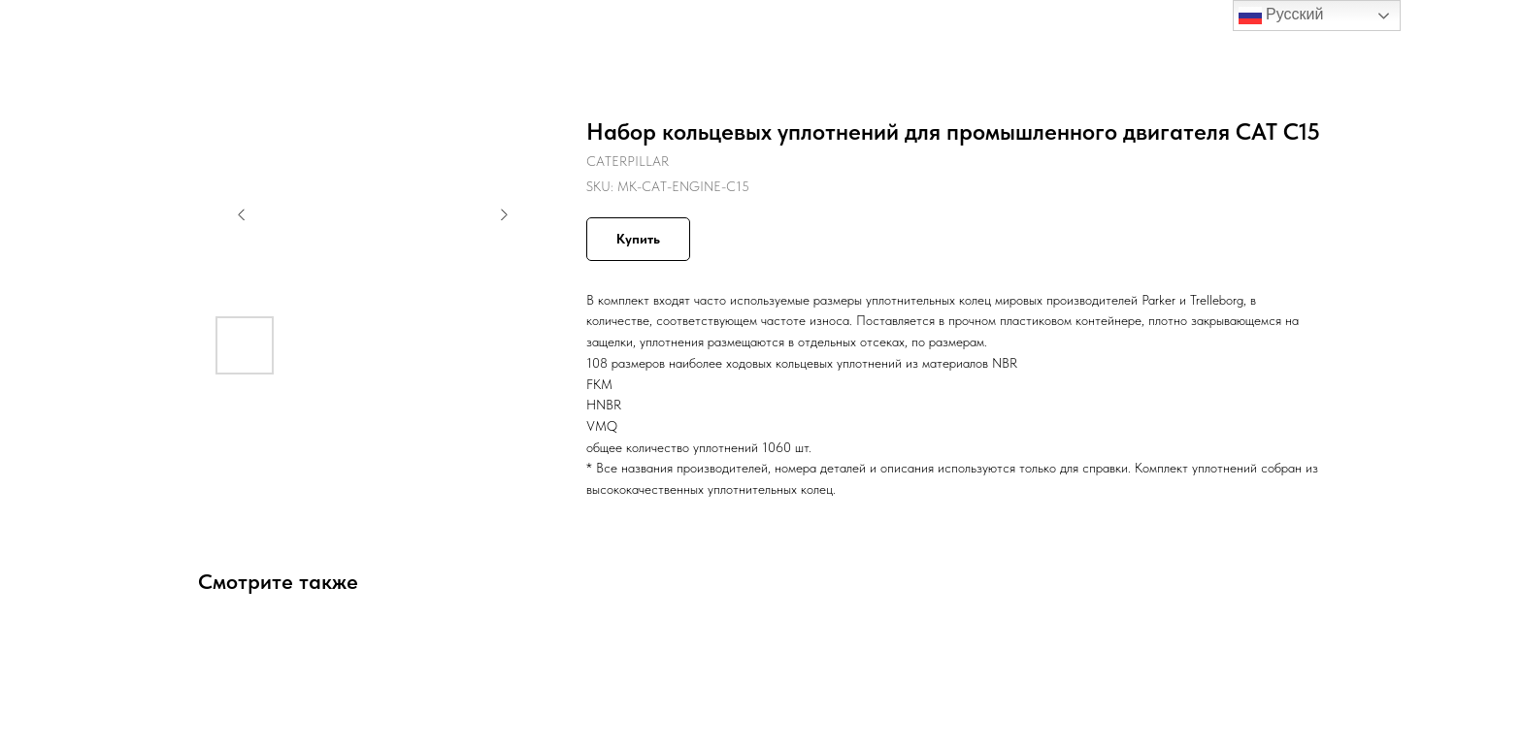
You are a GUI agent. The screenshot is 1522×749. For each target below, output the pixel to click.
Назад (56, 29)
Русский (1281, 15)
